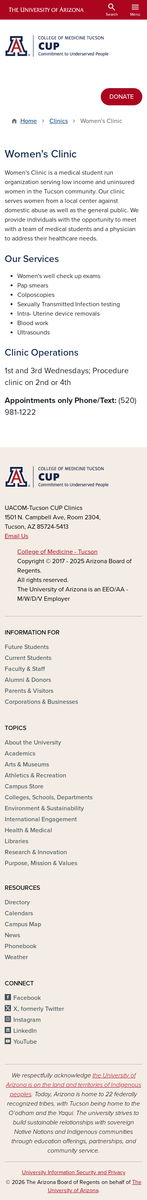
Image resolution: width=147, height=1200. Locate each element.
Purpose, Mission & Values (41, 863)
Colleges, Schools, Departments (49, 797)
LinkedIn (25, 1031)
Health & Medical (28, 830)
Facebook (27, 998)
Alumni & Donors (28, 680)
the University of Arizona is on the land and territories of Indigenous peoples (73, 1085)
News (12, 935)
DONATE (121, 97)
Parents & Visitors (29, 691)
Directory (17, 902)
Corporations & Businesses (41, 702)
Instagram (27, 1020)
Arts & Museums (27, 764)
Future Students (27, 647)
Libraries (16, 841)
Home (28, 121)
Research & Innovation (36, 852)
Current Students (28, 658)
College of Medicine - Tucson (57, 552)
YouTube (25, 1042)
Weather (16, 957)
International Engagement (41, 819)
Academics (20, 753)
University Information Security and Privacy (73, 1172)
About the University (33, 742)
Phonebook (20, 946)
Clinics (58, 121)
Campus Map (23, 924)
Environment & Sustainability (44, 808)
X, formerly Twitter (38, 1009)
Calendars (19, 913)
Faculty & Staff (25, 669)
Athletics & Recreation (35, 775)
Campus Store (24, 786)
